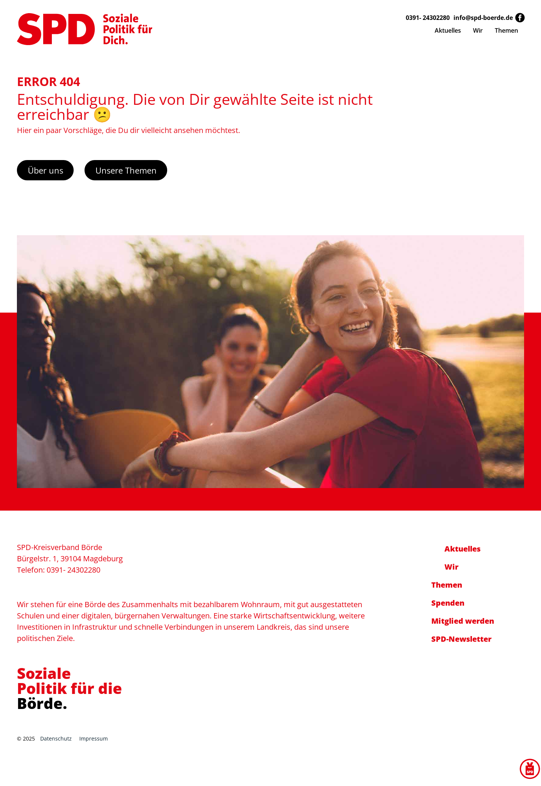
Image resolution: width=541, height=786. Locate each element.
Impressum (93, 738)
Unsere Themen (126, 170)
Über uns (45, 170)
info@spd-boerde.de (483, 18)
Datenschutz (56, 738)
